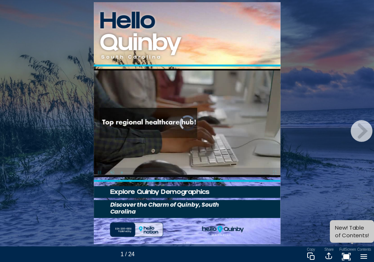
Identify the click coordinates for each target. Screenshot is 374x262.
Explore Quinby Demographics (159, 192)
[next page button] (361, 131)
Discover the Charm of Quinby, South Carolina (164, 208)
